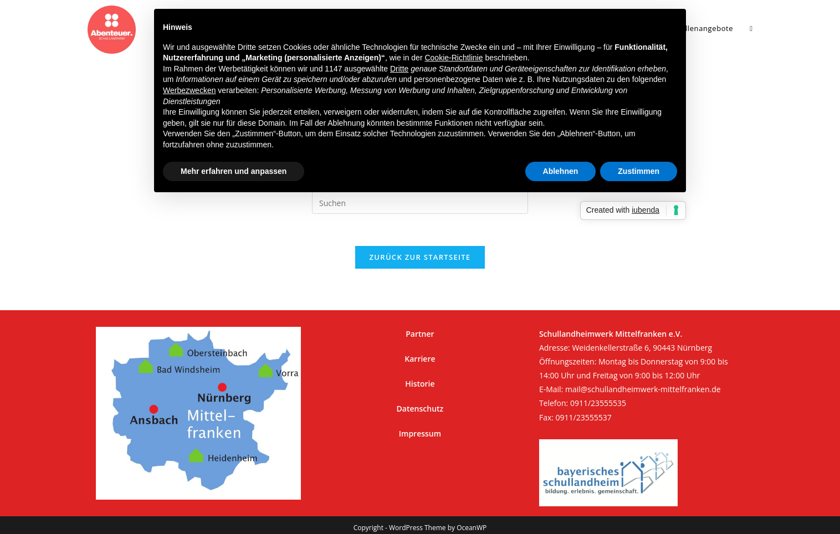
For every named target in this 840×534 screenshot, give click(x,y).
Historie (419, 372)
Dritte (399, 68)
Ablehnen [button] (560, 171)
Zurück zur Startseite (420, 259)
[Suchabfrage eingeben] (420, 203)
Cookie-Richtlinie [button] (453, 57)
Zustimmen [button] (638, 171)
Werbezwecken (189, 90)
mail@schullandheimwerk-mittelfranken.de (643, 378)
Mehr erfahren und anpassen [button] (233, 171)
